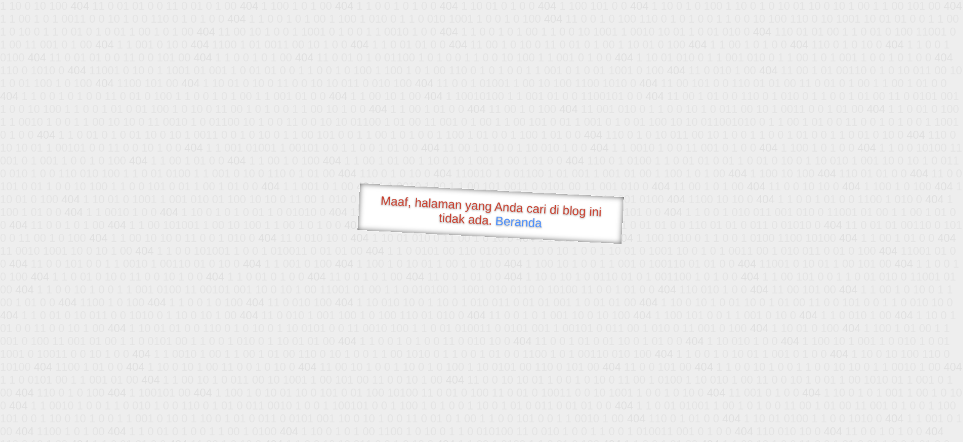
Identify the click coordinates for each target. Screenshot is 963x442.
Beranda (518, 222)
